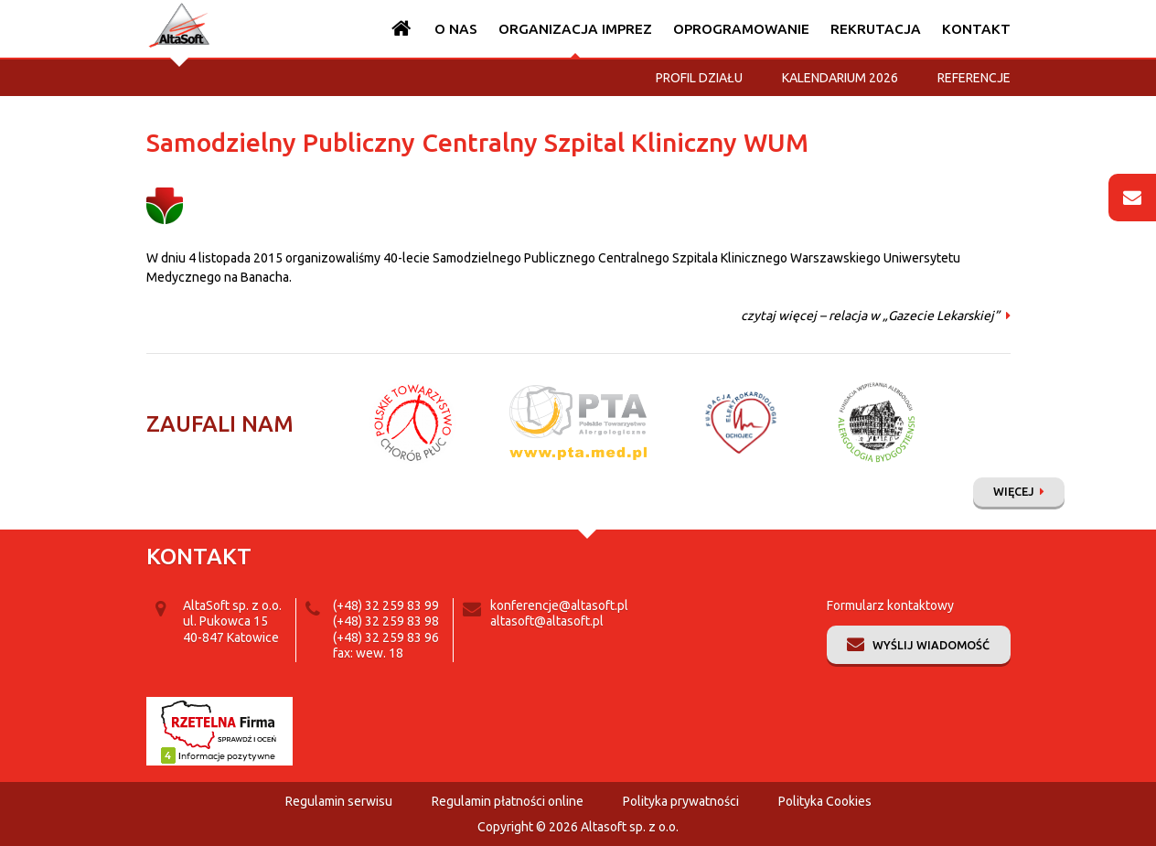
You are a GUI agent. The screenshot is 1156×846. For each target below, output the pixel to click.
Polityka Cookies (825, 801)
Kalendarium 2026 (840, 77)
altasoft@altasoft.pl (547, 621)
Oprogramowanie (741, 29)
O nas (455, 29)
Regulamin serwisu (338, 801)
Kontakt (976, 29)
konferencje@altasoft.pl (559, 605)
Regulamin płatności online (507, 801)
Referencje (974, 77)
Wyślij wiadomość (931, 644)
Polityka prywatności (681, 801)
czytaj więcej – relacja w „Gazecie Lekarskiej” (870, 315)
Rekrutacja (875, 29)
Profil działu (699, 77)
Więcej (1013, 491)
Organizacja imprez (575, 29)
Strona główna (401, 29)
